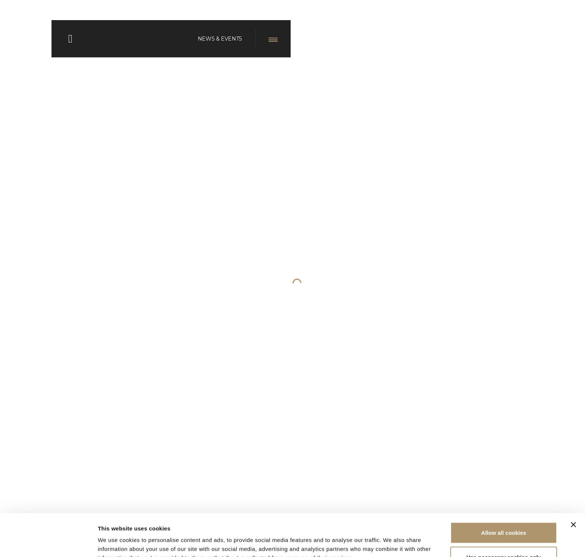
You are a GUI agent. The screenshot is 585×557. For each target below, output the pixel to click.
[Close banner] (573, 484)
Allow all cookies (503, 493)
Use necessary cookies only (503, 517)
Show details (391, 542)
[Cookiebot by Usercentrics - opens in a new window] (48, 542)
